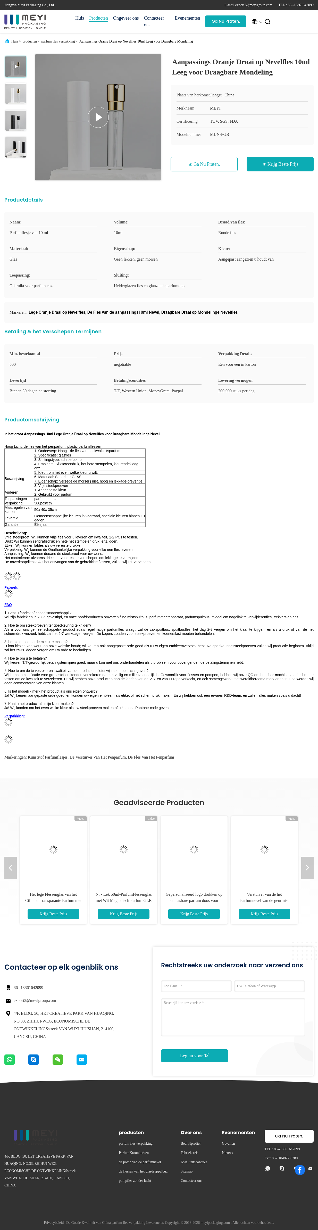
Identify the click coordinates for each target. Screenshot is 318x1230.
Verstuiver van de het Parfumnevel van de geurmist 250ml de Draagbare (264, 900)
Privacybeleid (54, 1223)
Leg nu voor (194, 1055)
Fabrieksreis (189, 1153)
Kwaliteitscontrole (194, 1162)
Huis (79, 18)
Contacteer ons (154, 21)
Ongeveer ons (126, 18)
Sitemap (187, 1171)
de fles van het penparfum (151, 757)
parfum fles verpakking (58, 41)
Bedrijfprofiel (190, 1143)
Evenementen (187, 18)
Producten (98, 18)
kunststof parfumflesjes (48, 757)
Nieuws (227, 1153)
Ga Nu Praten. (226, 21)
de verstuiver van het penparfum (98, 757)
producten (29, 41)
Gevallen (228, 1143)
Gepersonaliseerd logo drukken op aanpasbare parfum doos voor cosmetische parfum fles (194, 900)
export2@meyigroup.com (35, 1000)
